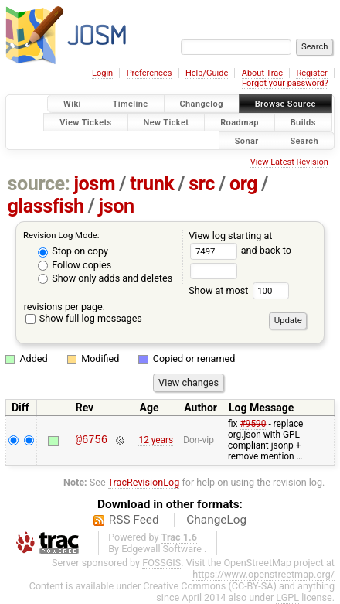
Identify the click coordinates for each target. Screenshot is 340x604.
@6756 (91, 440)
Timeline (130, 104)
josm (94, 183)
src (202, 183)
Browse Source (285, 104)
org (243, 183)
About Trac (262, 73)
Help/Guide (206, 73)
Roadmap (239, 122)
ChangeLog (216, 520)
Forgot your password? (285, 83)
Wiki (72, 104)
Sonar (247, 140)
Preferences (149, 73)
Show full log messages (84, 318)
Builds (303, 122)
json (116, 206)
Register (311, 73)
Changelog (201, 104)
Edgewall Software (161, 549)
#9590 (253, 423)
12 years (155, 440)
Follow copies (74, 265)
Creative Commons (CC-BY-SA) (210, 586)
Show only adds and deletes (105, 278)
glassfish (46, 206)
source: (39, 183)
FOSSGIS (161, 562)
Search (304, 140)
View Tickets (85, 122)
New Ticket (166, 122)
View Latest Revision (289, 162)
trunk (152, 183)
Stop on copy (73, 251)
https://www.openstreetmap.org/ (263, 574)
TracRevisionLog (144, 482)
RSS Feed (134, 520)
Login (102, 73)
